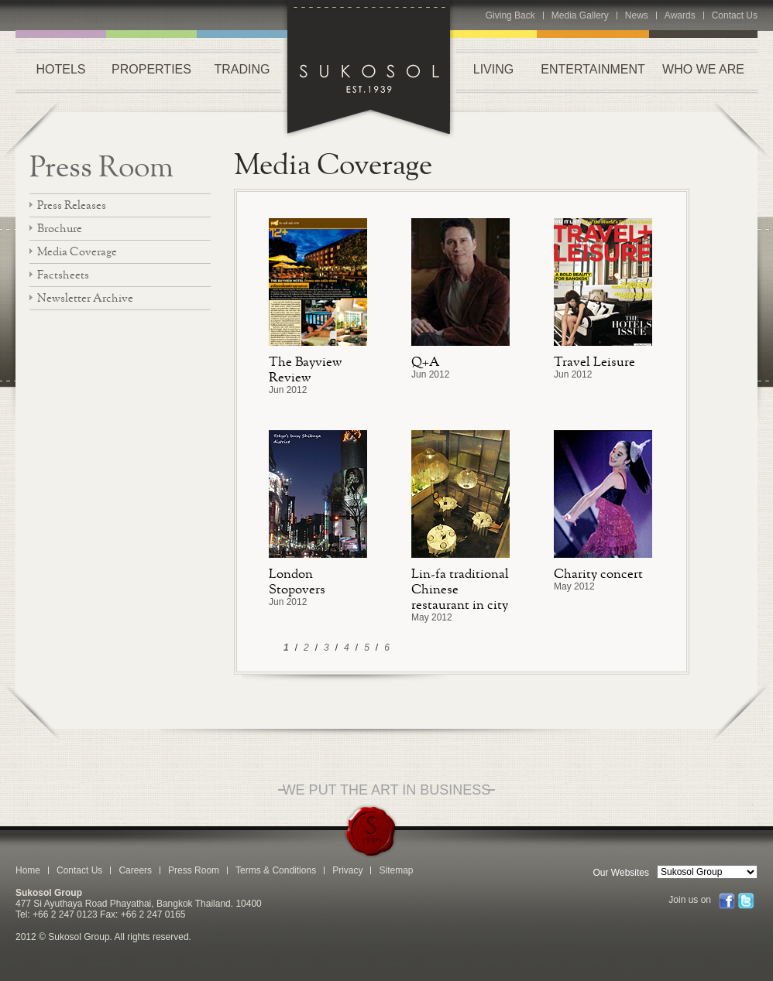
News (636, 15)
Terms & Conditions (275, 870)
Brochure (59, 227)
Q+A (425, 361)
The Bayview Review (305, 369)
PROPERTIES (151, 69)
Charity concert (598, 573)
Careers (135, 870)
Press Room (101, 166)
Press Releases (71, 204)
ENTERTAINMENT (593, 69)
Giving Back (510, 15)
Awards (680, 15)
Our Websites (621, 872)
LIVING (493, 69)
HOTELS (60, 69)
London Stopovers (297, 581)
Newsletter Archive (85, 297)
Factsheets (63, 274)
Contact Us (735, 15)
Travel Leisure (594, 361)
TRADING (242, 69)
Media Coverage (77, 251)
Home (27, 870)
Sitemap (396, 870)
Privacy (347, 870)
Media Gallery (580, 15)
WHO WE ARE (703, 69)
